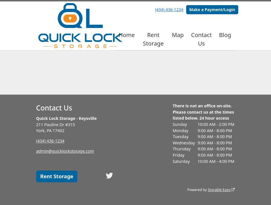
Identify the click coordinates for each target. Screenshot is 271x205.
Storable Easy (221, 189)
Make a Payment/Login (212, 9)
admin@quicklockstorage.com (65, 151)
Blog (225, 35)
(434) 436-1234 (169, 9)
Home (127, 35)
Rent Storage (153, 39)
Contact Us (201, 39)
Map (178, 35)
